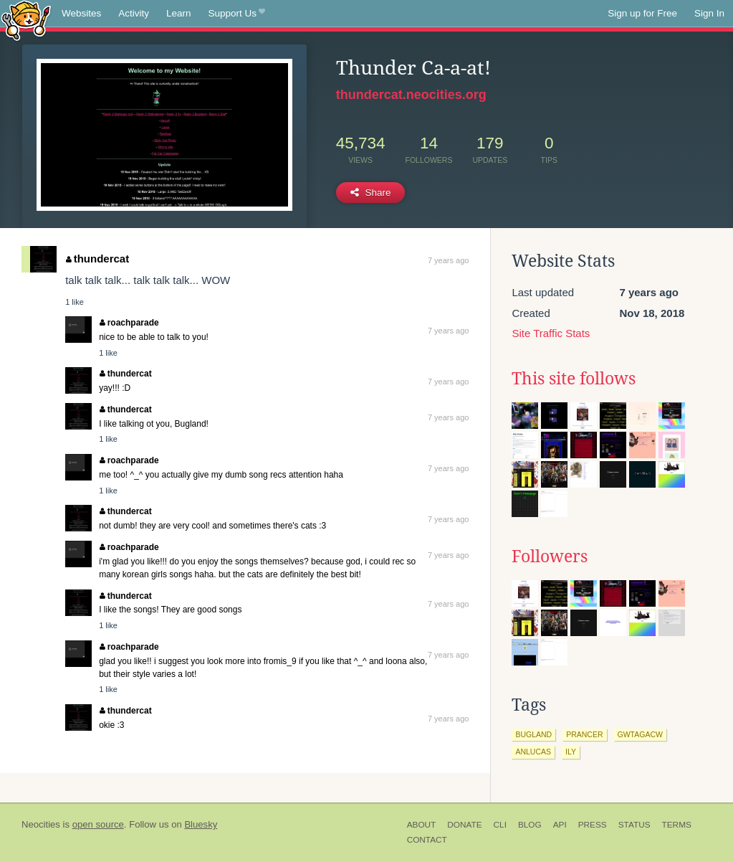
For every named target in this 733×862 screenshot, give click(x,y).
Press (592, 825)
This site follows (574, 378)
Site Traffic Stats (551, 333)
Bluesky (200, 824)
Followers (550, 556)
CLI (500, 825)
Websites (81, 13)
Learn (178, 13)
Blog (530, 825)
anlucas (533, 751)
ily (570, 751)
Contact (427, 840)
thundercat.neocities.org (411, 94)
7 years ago (448, 260)
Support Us (237, 13)
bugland (533, 734)
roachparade (129, 323)
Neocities (40, 824)
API (560, 825)
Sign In (709, 13)
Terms (676, 825)
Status (634, 825)
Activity (133, 13)
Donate (464, 825)
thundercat (97, 258)
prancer (584, 734)
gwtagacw (640, 734)
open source (98, 824)
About (421, 825)
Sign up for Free (642, 13)
